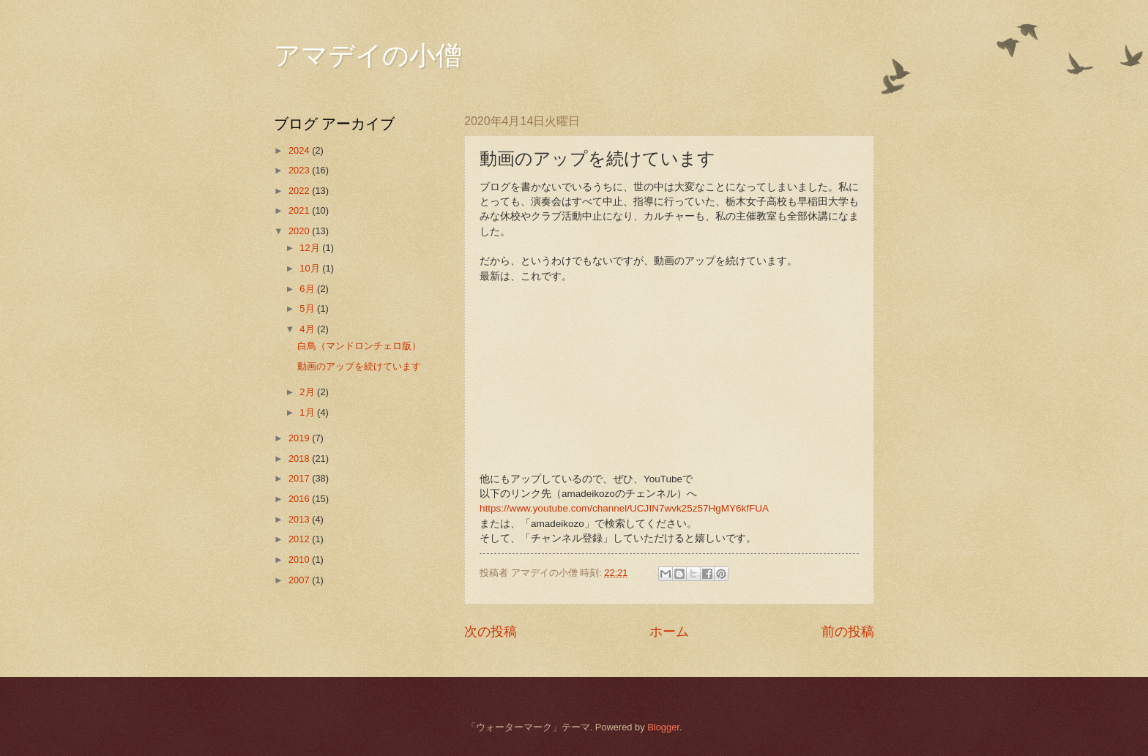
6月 (308, 288)
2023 (300, 170)
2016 (300, 498)
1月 (308, 412)
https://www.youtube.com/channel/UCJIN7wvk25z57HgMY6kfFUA (624, 508)
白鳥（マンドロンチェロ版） (359, 345)
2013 (300, 519)
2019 (300, 438)
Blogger (663, 727)
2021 (300, 210)
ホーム (669, 631)
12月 (310, 247)
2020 (300, 230)
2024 (300, 150)
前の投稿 (847, 631)
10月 (310, 268)
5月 (308, 308)
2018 (300, 458)
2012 (300, 539)
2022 (300, 190)
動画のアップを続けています (359, 366)
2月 (308, 391)
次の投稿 (490, 631)
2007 (300, 580)
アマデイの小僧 (368, 55)
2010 (300, 559)
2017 (300, 478)
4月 (308, 328)
